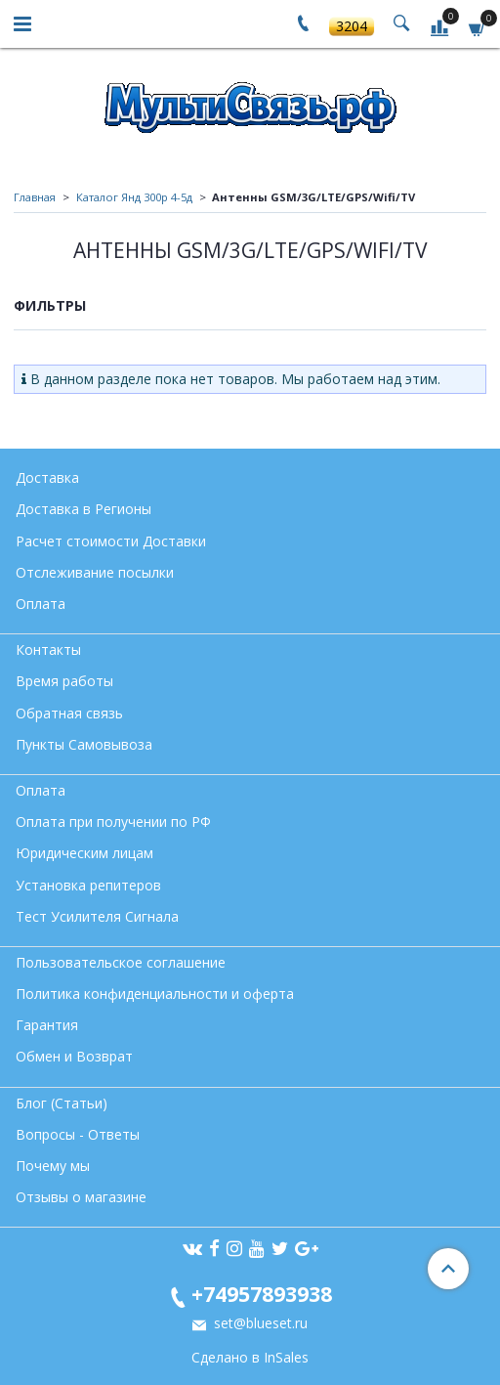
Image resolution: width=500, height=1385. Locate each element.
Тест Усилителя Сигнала (97, 916)
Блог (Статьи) (61, 1103)
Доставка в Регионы (83, 508)
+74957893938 (261, 1293)
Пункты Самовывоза (84, 744)
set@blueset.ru (259, 1323)
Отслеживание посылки (95, 572)
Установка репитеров (88, 885)
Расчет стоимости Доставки (111, 541)
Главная (35, 197)
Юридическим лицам (84, 853)
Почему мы (53, 1165)
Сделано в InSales (250, 1357)
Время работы (64, 680)
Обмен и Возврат (74, 1056)
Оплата (40, 603)
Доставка (47, 477)
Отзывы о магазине (81, 1197)
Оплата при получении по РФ (113, 821)
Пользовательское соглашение (121, 962)
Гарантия (47, 1025)
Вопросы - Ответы (78, 1134)
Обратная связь (69, 713)
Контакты (48, 649)
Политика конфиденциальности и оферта (155, 993)
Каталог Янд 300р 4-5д (134, 197)
